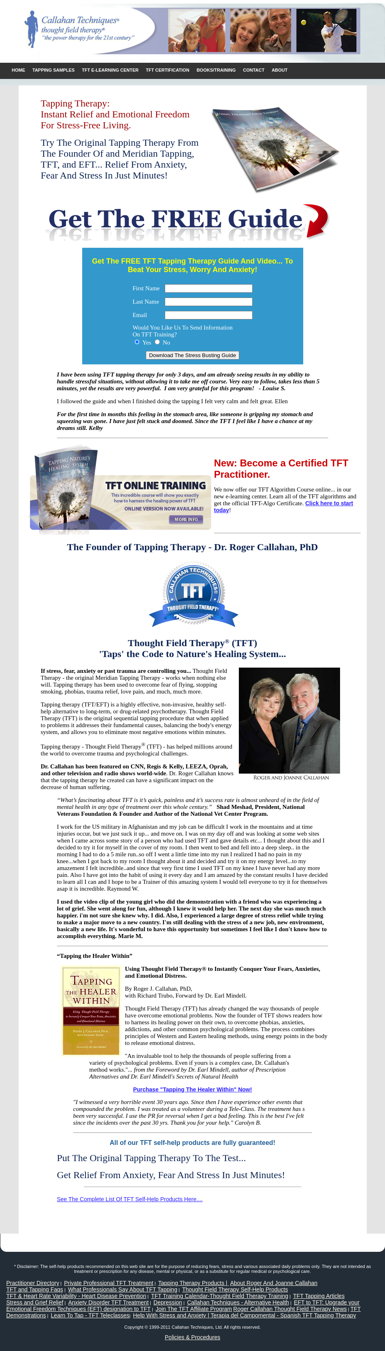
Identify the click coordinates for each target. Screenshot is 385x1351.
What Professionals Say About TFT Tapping (122, 1289)
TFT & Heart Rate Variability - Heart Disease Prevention (76, 1296)
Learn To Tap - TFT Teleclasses (90, 1315)
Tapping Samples (53, 70)
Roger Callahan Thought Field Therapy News (290, 1309)
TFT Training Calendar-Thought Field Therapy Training (219, 1296)
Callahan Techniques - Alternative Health (238, 1302)
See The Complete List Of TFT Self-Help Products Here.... (130, 1199)
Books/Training (216, 70)
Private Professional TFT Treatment (108, 1283)
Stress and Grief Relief (35, 1302)
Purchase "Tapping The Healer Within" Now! (192, 1089)
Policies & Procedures (192, 1337)
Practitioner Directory (33, 1283)
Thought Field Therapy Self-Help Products (235, 1289)
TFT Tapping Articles (319, 1296)
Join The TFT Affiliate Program (193, 1309)
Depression (167, 1302)
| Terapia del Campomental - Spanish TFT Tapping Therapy (281, 1315)
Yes (147, 342)
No (166, 342)
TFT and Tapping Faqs (34, 1289)
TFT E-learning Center (110, 70)
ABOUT (279, 70)
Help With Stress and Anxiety (169, 1315)
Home (18, 70)
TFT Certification (167, 70)
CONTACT (253, 70)
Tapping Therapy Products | (193, 1283)
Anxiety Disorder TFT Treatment (108, 1302)
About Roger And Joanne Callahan (273, 1283)
